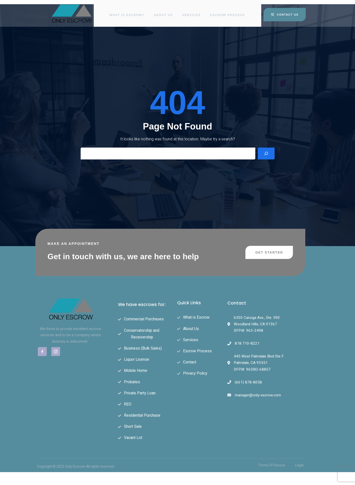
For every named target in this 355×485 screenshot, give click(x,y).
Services (192, 11)
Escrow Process (228, 11)
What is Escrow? (126, 11)
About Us (163, 11)
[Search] (266, 159)
